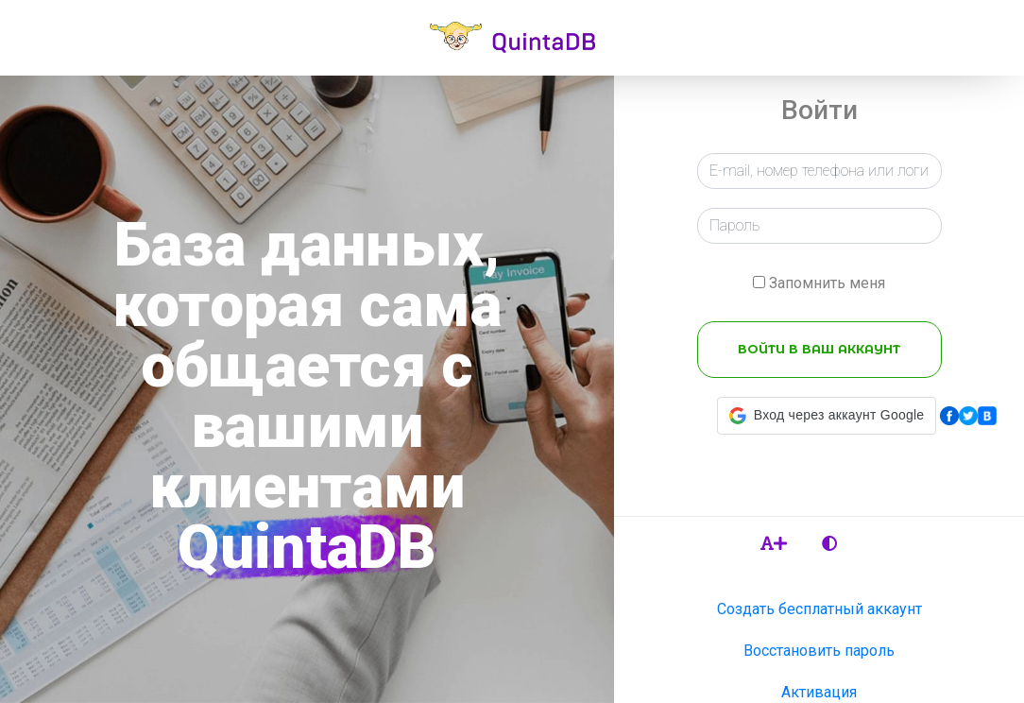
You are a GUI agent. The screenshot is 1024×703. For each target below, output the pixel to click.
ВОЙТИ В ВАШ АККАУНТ (819, 349)
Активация (819, 692)
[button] (827, 416)
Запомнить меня (827, 283)
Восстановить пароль (819, 651)
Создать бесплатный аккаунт (819, 609)
